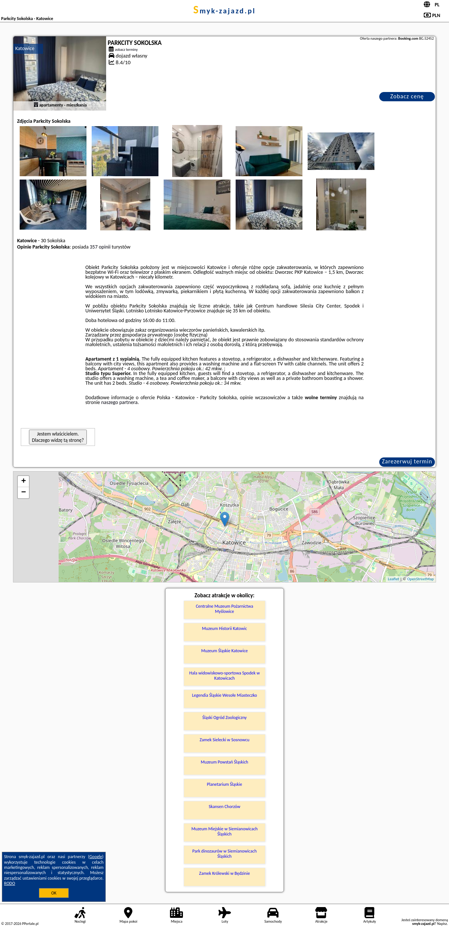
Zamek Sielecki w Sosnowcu (224, 739)
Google (95, 856)
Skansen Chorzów (224, 806)
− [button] (23, 492)
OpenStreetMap (420, 579)
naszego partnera (119, 402)
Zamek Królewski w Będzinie (224, 873)
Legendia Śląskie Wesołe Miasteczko (224, 695)
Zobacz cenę (407, 96)
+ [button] (23, 481)
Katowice (25, 48)
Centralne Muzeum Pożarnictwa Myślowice (224, 609)
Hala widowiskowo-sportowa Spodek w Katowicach (224, 675)
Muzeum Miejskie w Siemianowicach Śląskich (224, 831)
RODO (9, 883)
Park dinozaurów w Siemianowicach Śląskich (224, 853)
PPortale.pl (30, 923)
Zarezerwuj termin (407, 461)
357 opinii (100, 247)
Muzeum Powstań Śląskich (224, 762)
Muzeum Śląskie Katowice (224, 650)
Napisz (442, 923)
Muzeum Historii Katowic (224, 628)
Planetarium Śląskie (224, 784)
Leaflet (393, 579)
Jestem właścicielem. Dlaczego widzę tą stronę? (58, 437)
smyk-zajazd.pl (224, 10)
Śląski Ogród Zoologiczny (224, 717)
